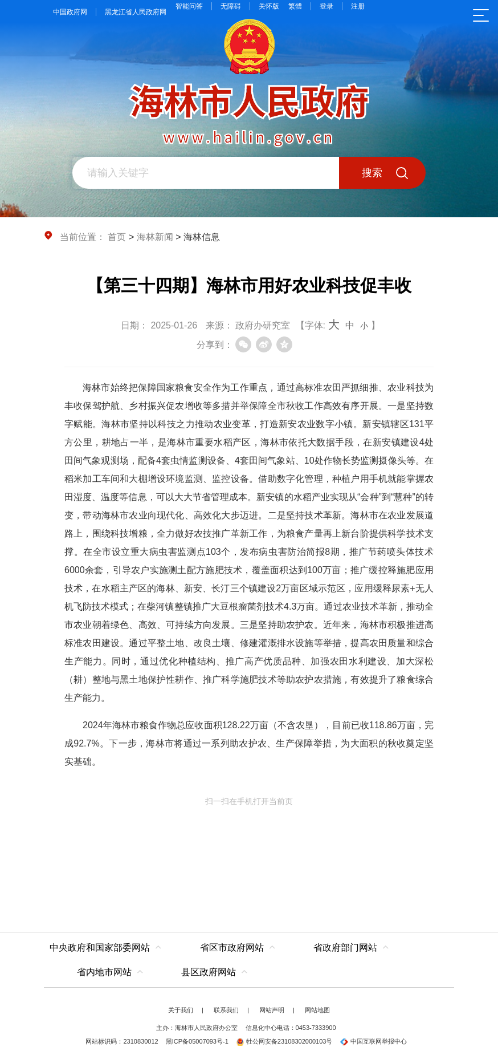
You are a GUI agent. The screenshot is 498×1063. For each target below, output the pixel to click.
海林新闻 (155, 237)
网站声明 (271, 1010)
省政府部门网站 (345, 947)
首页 (117, 237)
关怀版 (269, 6)
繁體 (295, 6)
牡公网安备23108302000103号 (284, 1041)
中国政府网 (70, 12)
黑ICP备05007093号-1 (197, 1041)
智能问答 (189, 6)
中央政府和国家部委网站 (100, 947)
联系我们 (226, 1010)
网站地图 (317, 1010)
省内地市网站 (104, 972)
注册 (358, 6)
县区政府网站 (208, 972)
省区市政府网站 (232, 947)
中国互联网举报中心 (373, 1041)
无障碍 (231, 6)
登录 (326, 6)
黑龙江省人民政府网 (135, 12)
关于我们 (180, 1010)
